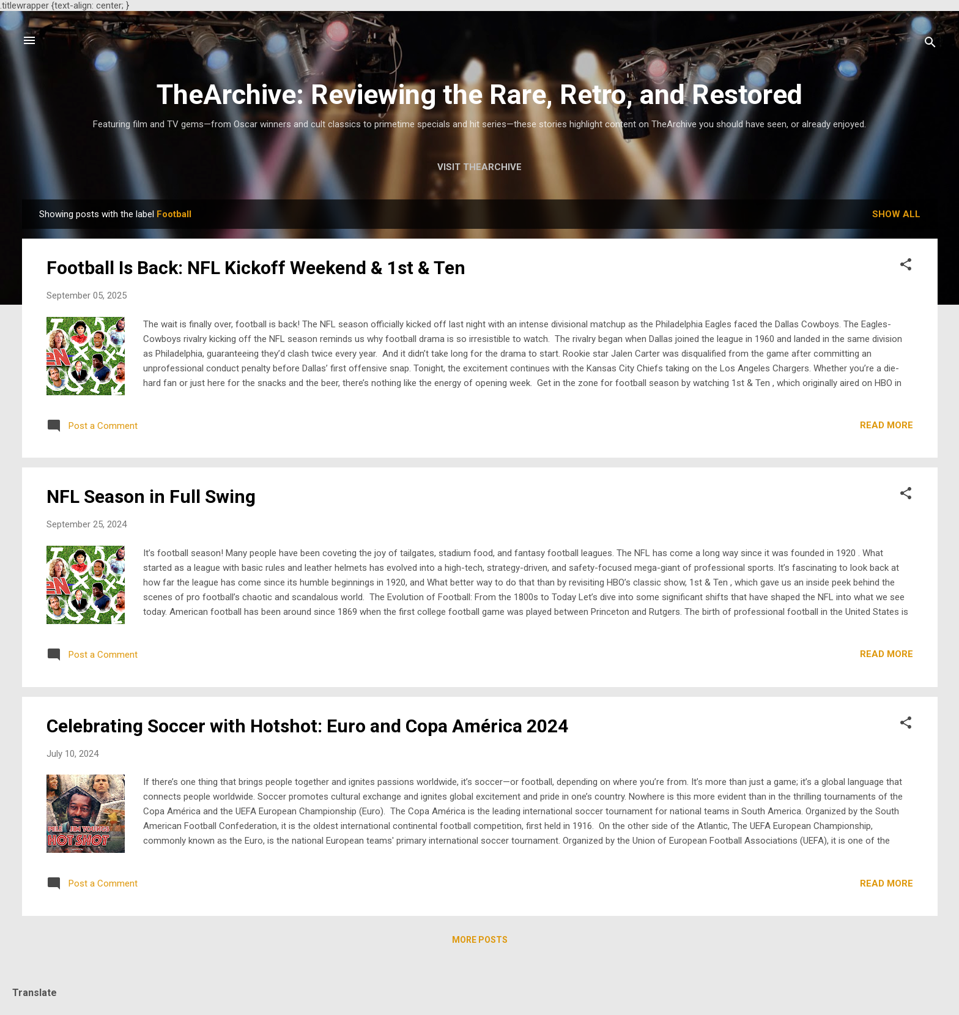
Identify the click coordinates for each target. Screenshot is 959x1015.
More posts (480, 940)
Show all (896, 214)
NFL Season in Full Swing (151, 496)
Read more (886, 425)
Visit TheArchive (479, 167)
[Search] (930, 44)
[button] (905, 266)
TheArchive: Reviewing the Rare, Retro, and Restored (479, 94)
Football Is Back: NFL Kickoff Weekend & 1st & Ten (255, 267)
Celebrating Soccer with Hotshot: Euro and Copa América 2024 (307, 726)
